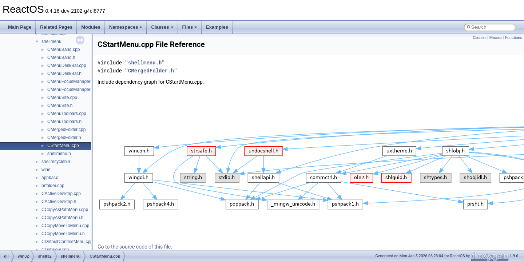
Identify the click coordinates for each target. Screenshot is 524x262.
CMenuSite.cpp (62, 97)
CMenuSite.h (59, 105)
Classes (162, 27)
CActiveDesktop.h (58, 201)
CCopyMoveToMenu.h (63, 233)
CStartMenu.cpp (63, 145)
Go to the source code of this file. (135, 247)
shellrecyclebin (55, 161)
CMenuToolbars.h (64, 121)
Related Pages (56, 27)
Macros (496, 37)
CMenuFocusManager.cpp (73, 81)
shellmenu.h (59, 153)
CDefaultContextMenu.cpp (67, 241)
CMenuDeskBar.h (64, 73)
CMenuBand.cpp (63, 49)
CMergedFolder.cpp (66, 129)
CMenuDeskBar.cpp (66, 65)
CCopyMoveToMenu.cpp (65, 225)
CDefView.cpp (55, 249)
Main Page (19, 27)
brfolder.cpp (52, 185)
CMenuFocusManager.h (70, 89)
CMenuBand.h (61, 57)
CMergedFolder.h (64, 137)
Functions (513, 37)
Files (190, 27)
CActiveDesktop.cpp (61, 193)
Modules (90, 27)
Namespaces (126, 27)
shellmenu (51, 41)
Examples (217, 27)
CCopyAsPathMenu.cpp (64, 209)
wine (46, 169)
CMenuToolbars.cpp (66, 113)
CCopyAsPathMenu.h (62, 217)
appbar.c (49, 177)
